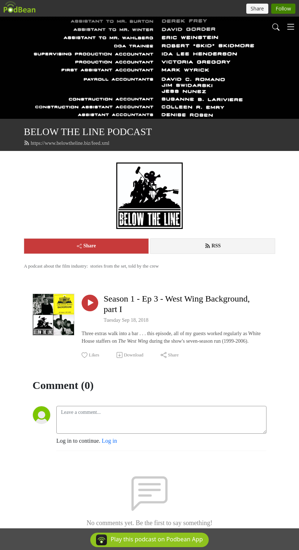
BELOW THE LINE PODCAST (88, 131)
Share (86, 245)
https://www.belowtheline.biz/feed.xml (66, 143)
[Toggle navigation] (290, 27)
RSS (213, 246)
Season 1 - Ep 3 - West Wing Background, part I (177, 304)
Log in (109, 441)
